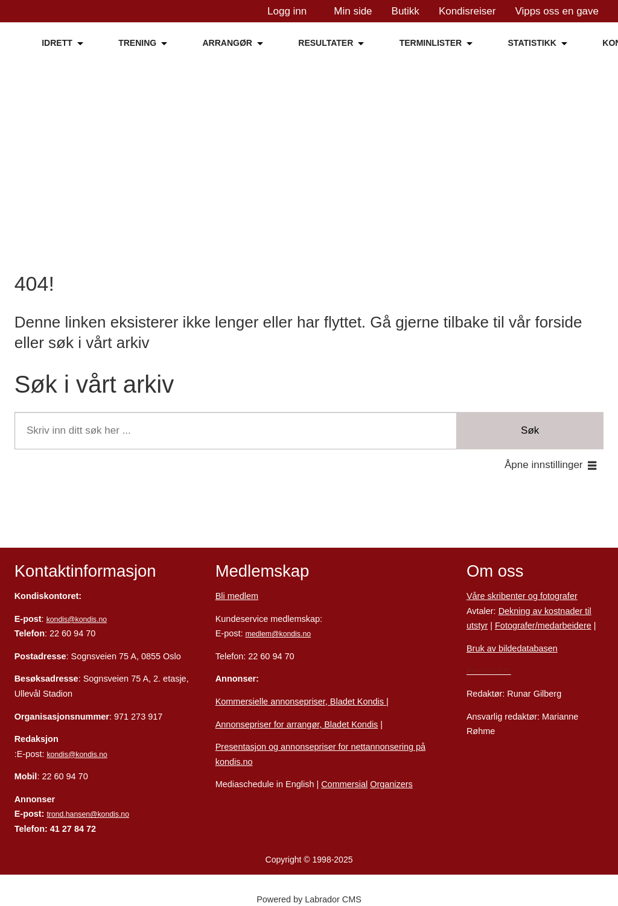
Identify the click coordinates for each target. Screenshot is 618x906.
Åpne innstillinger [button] (543, 464)
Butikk (405, 11)
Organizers (391, 784)
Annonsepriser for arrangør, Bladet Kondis (296, 724)
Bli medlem (236, 596)
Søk (530, 430)
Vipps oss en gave (557, 11)
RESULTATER (325, 43)
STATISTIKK (532, 43)
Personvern (489, 671)
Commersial (344, 784)
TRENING (137, 43)
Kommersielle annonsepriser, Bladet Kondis (300, 701)
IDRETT (57, 43)
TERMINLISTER (431, 43)
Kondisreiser (467, 11)
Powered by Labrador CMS (309, 899)
